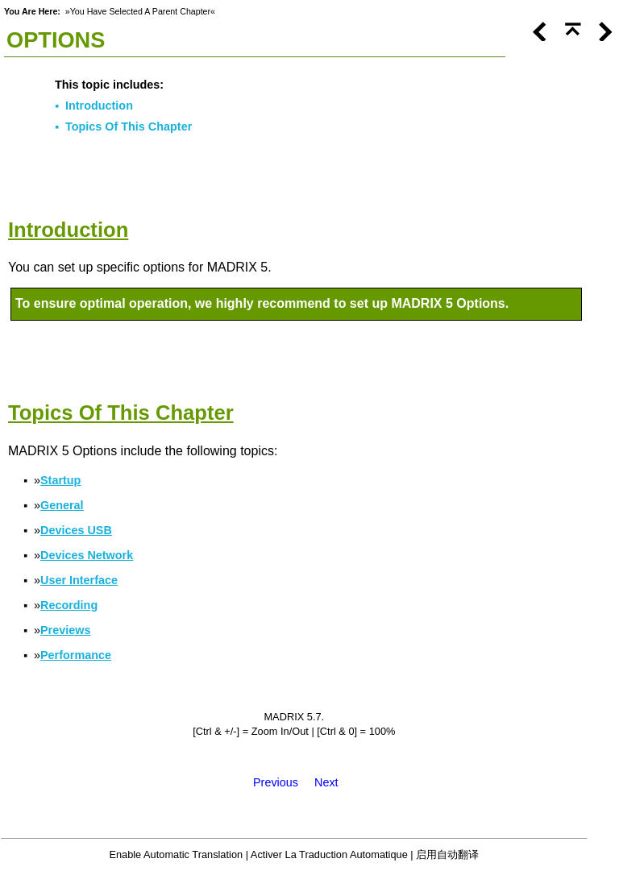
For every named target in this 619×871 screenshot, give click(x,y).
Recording (69, 605)
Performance (75, 655)
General (62, 505)
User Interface (79, 580)
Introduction (99, 105)
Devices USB (76, 530)
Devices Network (86, 555)
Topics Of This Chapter (128, 126)
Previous (275, 782)
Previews (65, 630)
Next (326, 782)
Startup (60, 480)
